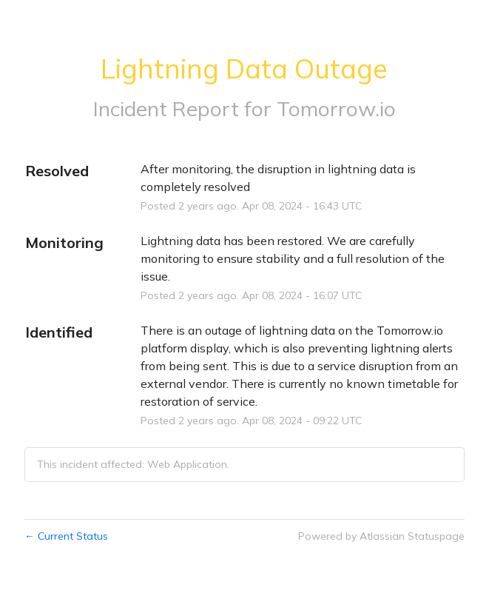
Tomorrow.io (336, 108)
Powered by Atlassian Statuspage (381, 536)
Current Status (66, 536)
